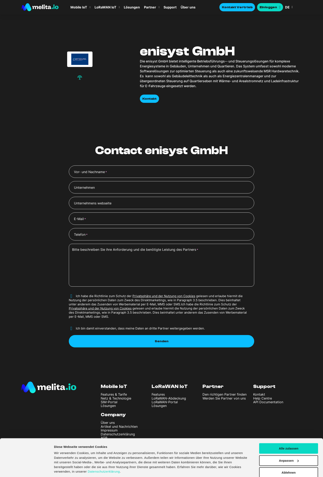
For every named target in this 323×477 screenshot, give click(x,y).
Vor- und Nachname (90, 172)
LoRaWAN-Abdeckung (169, 398)
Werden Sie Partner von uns (224, 398)
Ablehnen (289, 459)
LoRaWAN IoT (105, 7)
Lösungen (132, 7)
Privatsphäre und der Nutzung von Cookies (163, 296)
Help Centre (262, 398)
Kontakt (149, 99)
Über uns (188, 7)
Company (113, 414)
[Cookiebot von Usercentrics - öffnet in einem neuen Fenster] (27, 469)
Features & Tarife (114, 394)
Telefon (81, 234)
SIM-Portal (109, 402)
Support (170, 7)
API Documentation (268, 402)
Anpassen (289, 446)
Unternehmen (84, 187)
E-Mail (80, 219)
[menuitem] (293, 7)
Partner (150, 7)
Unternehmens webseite (92, 203)
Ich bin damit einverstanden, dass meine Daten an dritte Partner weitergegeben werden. (140, 328)
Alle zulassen (288, 434)
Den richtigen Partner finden (224, 394)
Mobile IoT (78, 7)
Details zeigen (64, 469)
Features (158, 394)
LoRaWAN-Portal (165, 402)
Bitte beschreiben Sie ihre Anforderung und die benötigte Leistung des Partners (135, 249)
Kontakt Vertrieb (237, 7)
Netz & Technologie (116, 398)
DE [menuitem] (287, 7)
